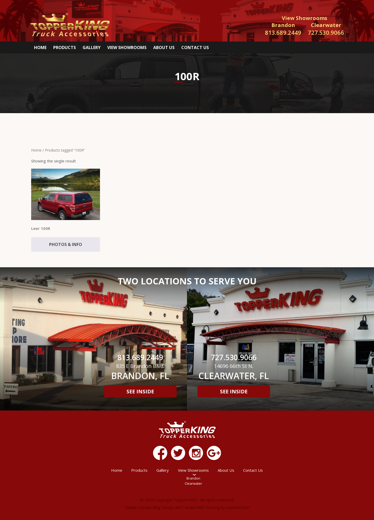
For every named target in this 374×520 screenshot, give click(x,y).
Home (40, 47)
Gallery (92, 47)
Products (64, 47)
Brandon (193, 478)
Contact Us (195, 47)
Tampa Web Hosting (201, 507)
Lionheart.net (238, 507)
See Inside (140, 391)
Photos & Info (65, 244)
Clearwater (193, 483)
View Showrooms (126, 47)
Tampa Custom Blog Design (149, 507)
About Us (164, 47)
